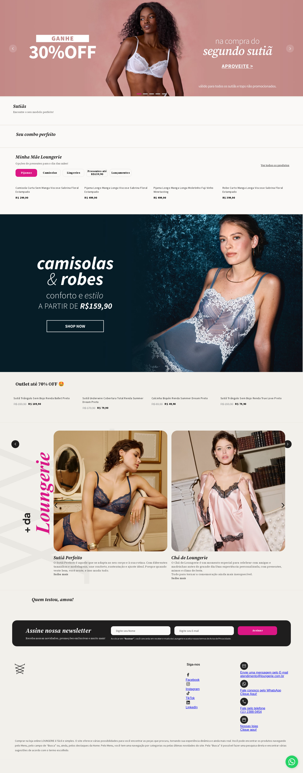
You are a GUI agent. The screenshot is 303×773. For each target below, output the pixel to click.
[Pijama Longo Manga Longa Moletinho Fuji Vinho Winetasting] (186, 191)
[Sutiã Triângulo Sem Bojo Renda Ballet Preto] (48, 401)
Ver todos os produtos (275, 165)
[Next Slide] (290, 48)
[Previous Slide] (13, 48)
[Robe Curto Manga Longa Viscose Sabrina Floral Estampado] (254, 191)
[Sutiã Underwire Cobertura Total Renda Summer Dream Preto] (116, 401)
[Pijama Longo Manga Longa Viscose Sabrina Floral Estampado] (116, 191)
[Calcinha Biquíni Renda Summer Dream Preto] (186, 401)
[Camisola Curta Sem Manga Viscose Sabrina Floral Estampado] (48, 191)
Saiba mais (61, 574)
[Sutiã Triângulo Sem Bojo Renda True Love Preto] (255, 401)
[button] (26, 173)
